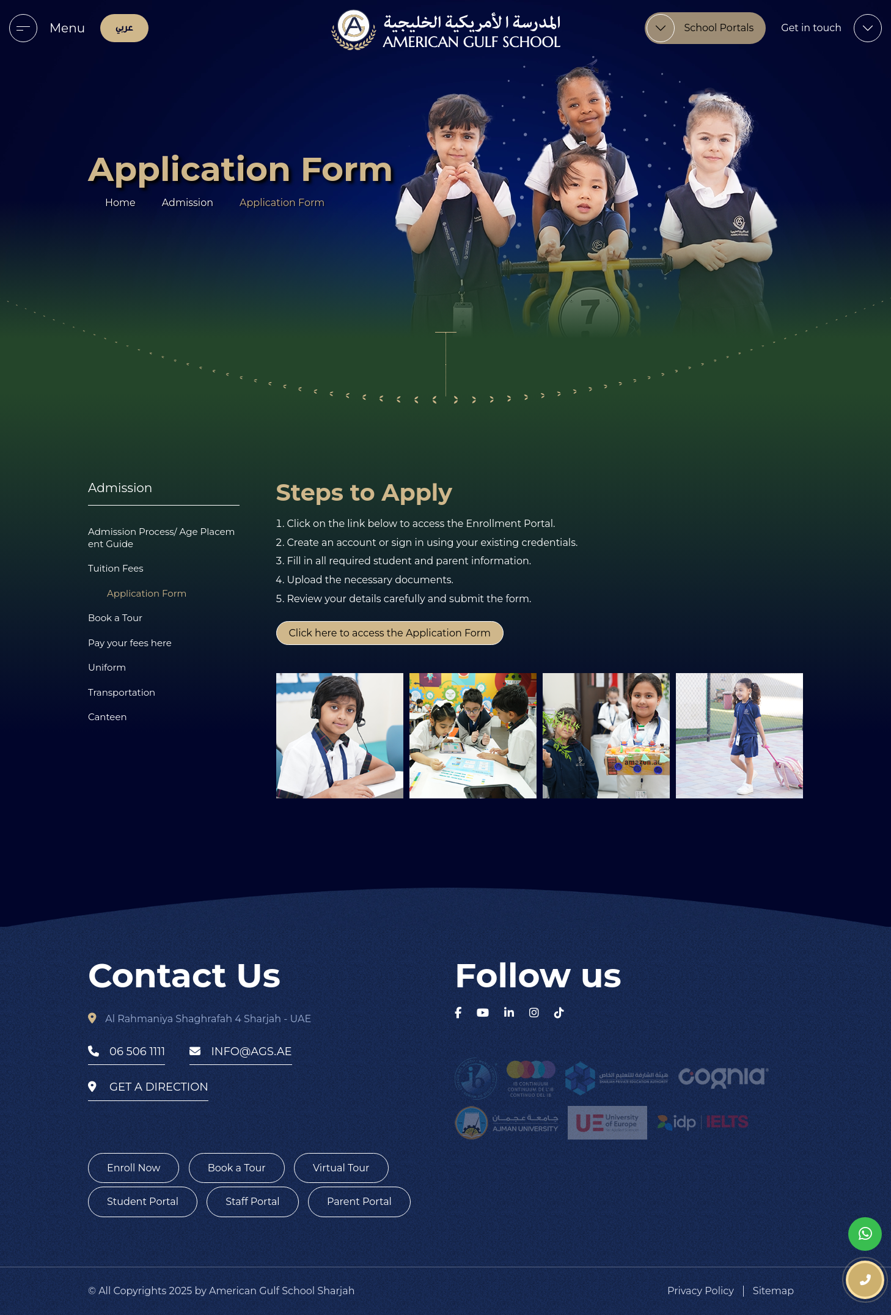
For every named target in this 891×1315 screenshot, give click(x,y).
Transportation (121, 692)
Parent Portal (359, 1201)
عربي (124, 28)
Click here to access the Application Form (390, 633)
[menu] (23, 28)
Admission (187, 202)
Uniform (107, 667)
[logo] (445, 29)
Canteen (107, 717)
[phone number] (865, 1280)
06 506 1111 (126, 1051)
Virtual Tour (341, 1168)
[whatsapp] (865, 1234)
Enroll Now (133, 1168)
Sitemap (773, 1291)
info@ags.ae (240, 1051)
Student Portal (142, 1201)
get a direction (148, 1087)
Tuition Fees (116, 568)
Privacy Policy (700, 1291)
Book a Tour (115, 618)
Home (120, 202)
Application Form (147, 593)
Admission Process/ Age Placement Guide (161, 538)
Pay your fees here (130, 643)
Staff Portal (252, 1201)
